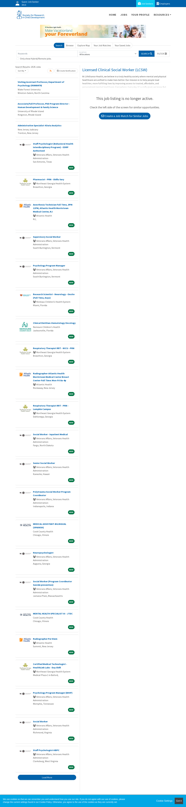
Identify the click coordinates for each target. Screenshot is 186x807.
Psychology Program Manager (49, 265)
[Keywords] (47, 53)
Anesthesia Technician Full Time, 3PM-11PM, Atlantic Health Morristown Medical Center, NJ (53, 208)
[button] (162, 53)
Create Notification (66, 70)
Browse (70, 45)
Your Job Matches (102, 45)
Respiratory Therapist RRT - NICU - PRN (53, 348)
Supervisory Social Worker (47, 236)
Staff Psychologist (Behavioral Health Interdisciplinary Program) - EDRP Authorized (53, 147)
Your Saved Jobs (122, 45)
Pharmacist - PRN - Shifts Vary (48, 179)
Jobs (123, 14)
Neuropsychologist (43, 552)
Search (59, 45)
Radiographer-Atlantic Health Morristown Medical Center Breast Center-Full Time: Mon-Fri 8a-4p (51, 377)
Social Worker (40, 721)
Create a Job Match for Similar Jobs (124, 116)
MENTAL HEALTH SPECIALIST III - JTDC (53, 613)
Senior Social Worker (44, 463)
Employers (163, 3)
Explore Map (83, 45)
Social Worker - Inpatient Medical (50, 434)
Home (112, 14)
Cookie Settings (164, 801)
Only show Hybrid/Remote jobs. (35, 58)
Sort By (21, 70)
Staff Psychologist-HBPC (46, 750)
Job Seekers (145, 3)
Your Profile (140, 14)
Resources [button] (161, 14)
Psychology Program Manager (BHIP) (53, 692)
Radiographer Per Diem (45, 638)
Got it (179, 801)
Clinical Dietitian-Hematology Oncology (54, 322)
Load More (47, 777)
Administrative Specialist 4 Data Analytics (39, 125)
